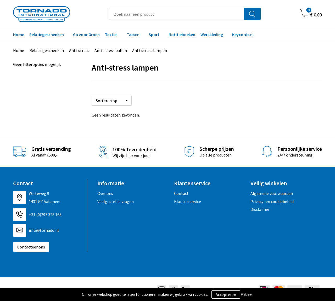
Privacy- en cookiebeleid (272, 199)
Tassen (133, 34)
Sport (154, 34)
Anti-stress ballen (110, 50)
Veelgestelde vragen (115, 199)
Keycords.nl (243, 34)
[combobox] (176, 14)
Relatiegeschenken (46, 34)
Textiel (111, 34)
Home (18, 34)
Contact (181, 191)
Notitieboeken (182, 34)
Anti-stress (79, 50)
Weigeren (247, 294)
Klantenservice (187, 199)
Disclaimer (260, 207)
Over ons (105, 191)
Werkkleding (211, 34)
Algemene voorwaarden (271, 191)
